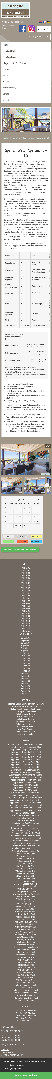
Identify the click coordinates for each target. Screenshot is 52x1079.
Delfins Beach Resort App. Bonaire (26, 706)
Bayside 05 (25, 643)
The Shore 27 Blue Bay (26, 1013)
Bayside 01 (25, 638)
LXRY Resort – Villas (26, 820)
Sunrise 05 (25, 678)
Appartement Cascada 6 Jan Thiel (25, 765)
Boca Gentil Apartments (12, 57)
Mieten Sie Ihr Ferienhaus (12, 22)
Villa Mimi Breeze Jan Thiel (25, 934)
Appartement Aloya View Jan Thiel (25, 749)
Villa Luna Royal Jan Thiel (25, 922)
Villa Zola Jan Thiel (25, 1000)
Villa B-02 (25, 570)
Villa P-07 (25, 601)
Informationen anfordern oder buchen (20, 549)
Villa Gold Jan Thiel (25, 904)
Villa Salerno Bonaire (26, 732)
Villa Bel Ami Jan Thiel (25, 876)
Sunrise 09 (25, 689)
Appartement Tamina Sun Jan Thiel (26, 808)
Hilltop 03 (26, 658)
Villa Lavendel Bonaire (25, 722)
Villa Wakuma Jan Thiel (26, 985)
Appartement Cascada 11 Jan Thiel (25, 752)
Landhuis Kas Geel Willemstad (25, 823)
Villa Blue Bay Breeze (25, 1018)
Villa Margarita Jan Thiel (25, 924)
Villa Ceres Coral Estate (25, 881)
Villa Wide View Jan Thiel (25, 995)
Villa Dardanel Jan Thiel (25, 886)
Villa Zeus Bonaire (25, 734)
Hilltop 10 (26, 671)
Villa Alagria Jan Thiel (25, 856)
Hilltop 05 (26, 663)
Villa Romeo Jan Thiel (25, 962)
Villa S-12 (25, 618)
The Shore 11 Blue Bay (26, 1010)
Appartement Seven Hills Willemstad (25, 803)
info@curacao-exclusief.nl (12, 1044)
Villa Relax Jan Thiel (25, 957)
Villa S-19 (25, 629)
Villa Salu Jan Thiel (25, 970)
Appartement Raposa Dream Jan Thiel (25, 798)
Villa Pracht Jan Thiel (26, 952)
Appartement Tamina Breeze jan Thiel (25, 805)
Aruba (5, 75)
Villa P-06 (25, 598)
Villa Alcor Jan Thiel (25, 858)
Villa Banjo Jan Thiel (25, 869)
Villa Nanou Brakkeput (25, 942)
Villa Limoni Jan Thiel (26, 919)
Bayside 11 (25, 648)
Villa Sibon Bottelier (25, 972)
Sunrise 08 (25, 686)
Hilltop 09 (26, 668)
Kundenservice (7, 25)
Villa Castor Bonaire (25, 719)
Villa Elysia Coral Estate (25, 891)
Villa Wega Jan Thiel (26, 988)
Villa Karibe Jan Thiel (26, 914)
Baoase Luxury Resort (25, 813)
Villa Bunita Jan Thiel (26, 879)
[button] (34, 129)
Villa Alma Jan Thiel (25, 861)
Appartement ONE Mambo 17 (25, 782)
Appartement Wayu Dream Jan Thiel (25, 810)
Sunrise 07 (25, 683)
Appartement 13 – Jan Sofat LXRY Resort (26, 744)
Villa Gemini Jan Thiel (25, 899)
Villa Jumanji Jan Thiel (25, 909)
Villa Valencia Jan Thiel (25, 982)
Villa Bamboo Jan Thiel (26, 866)
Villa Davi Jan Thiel (25, 889)
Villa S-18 (25, 626)
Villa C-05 (25, 588)
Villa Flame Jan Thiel (26, 896)
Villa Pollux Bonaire (25, 727)
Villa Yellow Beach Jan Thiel (26, 998)
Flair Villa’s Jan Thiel (26, 818)
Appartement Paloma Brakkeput (25, 795)
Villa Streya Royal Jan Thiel (26, 977)
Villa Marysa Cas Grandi (25, 927)
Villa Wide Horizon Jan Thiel (26, 990)
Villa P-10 (25, 606)
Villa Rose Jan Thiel (25, 965)
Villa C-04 (25, 585)
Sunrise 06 (25, 681)
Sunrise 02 (25, 673)
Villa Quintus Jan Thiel (25, 955)
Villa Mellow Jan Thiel (25, 929)
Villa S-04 (25, 608)
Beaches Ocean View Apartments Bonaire (26, 704)
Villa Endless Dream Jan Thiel (26, 894)
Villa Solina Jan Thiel (26, 975)
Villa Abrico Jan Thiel (26, 853)
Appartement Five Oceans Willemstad (25, 775)
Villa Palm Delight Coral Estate (25, 947)
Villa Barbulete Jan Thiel (25, 871)
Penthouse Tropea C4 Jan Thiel (25, 841)
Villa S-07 (25, 613)
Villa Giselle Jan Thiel (25, 901)
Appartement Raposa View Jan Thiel (25, 800)
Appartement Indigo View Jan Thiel (26, 780)
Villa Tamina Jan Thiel (25, 980)
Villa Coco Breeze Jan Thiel (25, 884)
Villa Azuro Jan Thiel (25, 864)
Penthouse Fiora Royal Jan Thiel (26, 833)
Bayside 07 (25, 645)
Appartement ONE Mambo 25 (25, 785)
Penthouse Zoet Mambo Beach (25, 848)
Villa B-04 (25, 575)
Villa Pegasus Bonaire (25, 724)
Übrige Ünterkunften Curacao (14, 63)
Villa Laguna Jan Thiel (25, 917)
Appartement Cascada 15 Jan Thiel (25, 757)
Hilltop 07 (26, 666)
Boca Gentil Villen (9, 51)
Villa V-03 (26, 631)
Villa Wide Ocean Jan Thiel (25, 993)
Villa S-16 (25, 623)
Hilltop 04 (26, 661)
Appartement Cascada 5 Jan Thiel (25, 762)
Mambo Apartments (25, 825)
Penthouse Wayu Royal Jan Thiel (25, 843)
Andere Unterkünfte (11, 138)
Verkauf (6, 94)
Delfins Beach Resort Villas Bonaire (25, 709)
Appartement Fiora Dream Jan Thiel (25, 770)
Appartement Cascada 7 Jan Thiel (25, 767)
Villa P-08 (25, 603)
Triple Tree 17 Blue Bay (26, 1015)
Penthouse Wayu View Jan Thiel (26, 846)
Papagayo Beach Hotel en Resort (25, 828)
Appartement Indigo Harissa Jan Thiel (25, 777)
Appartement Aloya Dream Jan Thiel (25, 747)
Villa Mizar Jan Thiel (25, 937)
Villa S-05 (25, 611)
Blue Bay (6, 69)
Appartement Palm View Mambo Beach (26, 792)
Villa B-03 (25, 573)
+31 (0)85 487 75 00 (39, 37)
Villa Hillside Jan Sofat (25, 907)
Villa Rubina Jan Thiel (25, 967)
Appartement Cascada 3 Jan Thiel (25, 760)
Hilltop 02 (26, 656)
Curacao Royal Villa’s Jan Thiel (25, 815)
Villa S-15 (25, 621)
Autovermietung (9, 87)
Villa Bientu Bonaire (25, 716)
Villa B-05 (25, 578)
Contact (6, 100)
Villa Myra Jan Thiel (25, 939)
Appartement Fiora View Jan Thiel (25, 772)
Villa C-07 (25, 593)
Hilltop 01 (26, 653)
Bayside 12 (25, 650)
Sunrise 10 (25, 691)
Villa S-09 (25, 616)
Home (5, 44)
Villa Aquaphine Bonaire (25, 711)
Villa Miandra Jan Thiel (25, 932)
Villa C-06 (25, 591)
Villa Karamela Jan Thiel (25, 912)
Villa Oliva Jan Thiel (25, 945)
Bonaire (6, 81)
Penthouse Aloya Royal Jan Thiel (25, 830)
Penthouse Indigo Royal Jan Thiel (25, 836)
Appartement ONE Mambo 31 (25, 790)
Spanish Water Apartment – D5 (36, 138)
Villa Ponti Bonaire (26, 729)
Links (3, 28)
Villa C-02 (25, 583)
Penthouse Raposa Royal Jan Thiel (25, 838)
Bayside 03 (25, 640)
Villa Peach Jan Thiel (26, 950)
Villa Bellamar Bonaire (25, 714)
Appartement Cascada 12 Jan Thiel (25, 755)
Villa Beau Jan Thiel (25, 874)
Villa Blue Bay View (25, 1021)
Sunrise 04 (25, 676)
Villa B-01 (25, 568)
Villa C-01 (25, 580)
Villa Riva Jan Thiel (25, 960)
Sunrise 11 (25, 694)
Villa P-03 (25, 596)
